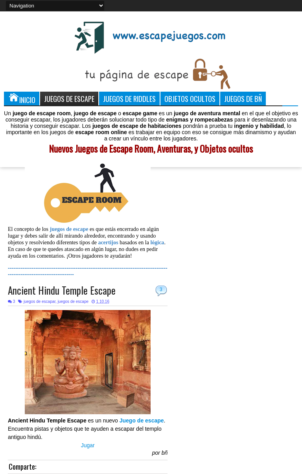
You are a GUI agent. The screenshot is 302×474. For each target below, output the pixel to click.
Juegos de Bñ (243, 98)
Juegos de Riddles (129, 98)
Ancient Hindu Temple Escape (62, 290)
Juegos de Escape (69, 98)
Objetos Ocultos (189, 98)
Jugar (88, 445)
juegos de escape (73, 301)
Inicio (21, 98)
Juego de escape (142, 420)
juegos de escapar (39, 301)
